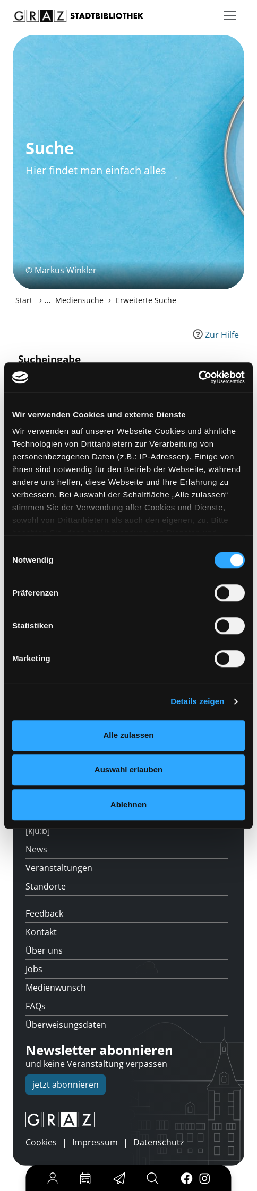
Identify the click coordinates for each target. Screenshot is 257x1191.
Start (23, 300)
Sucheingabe (49, 359)
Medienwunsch (55, 987)
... (47, 300)
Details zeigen (197, 701)
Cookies (41, 1142)
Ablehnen (128, 804)
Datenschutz (158, 1142)
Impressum (95, 1142)
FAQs (35, 1006)
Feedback (44, 913)
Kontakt (41, 932)
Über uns (44, 950)
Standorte (45, 886)
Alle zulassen (128, 735)
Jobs (33, 969)
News (36, 849)
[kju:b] (37, 831)
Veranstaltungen (58, 868)
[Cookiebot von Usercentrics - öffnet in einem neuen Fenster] (198, 377)
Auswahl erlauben (128, 769)
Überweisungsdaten (65, 1024)
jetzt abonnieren (65, 1084)
